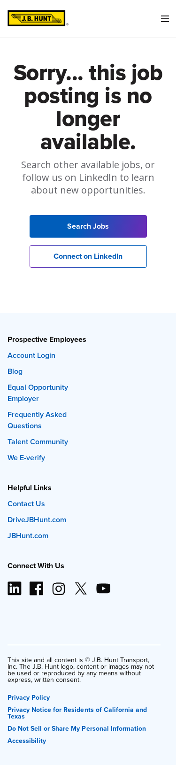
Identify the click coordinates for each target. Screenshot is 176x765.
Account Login (31, 355)
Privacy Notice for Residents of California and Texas (77, 712)
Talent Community (38, 441)
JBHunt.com (28, 535)
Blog (15, 371)
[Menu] (164, 18)
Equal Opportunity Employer (38, 393)
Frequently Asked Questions (37, 420)
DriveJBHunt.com (37, 519)
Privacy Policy (29, 697)
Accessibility (27, 740)
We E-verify (26, 457)
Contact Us (26, 503)
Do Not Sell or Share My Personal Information (77, 728)
